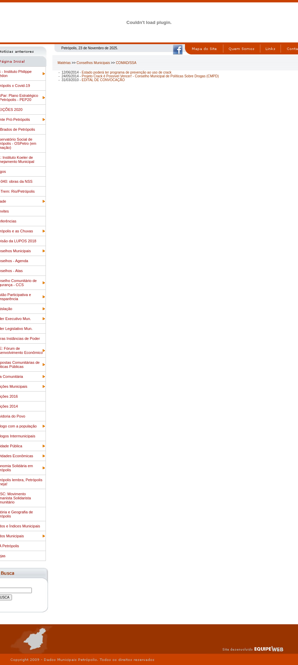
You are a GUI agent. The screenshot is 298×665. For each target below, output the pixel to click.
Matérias (64, 63)
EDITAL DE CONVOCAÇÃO (103, 80)
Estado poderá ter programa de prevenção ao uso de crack (127, 72)
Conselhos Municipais (93, 63)
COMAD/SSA (126, 63)
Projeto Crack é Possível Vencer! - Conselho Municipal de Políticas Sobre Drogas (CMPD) (150, 76)
